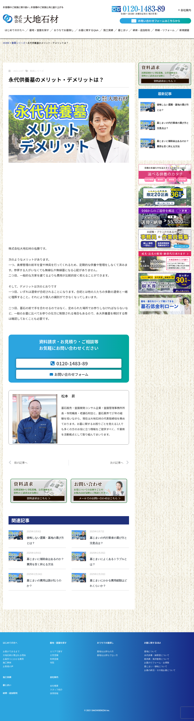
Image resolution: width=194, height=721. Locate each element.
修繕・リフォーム (165, 30)
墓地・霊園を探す (39, 30)
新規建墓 (184, 30)
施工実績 (108, 30)
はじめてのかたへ (14, 30)
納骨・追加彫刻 (141, 30)
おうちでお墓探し (64, 30)
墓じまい (123, 30)
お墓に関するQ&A (88, 30)
